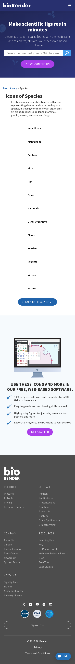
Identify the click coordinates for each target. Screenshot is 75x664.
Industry (43, 493)
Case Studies (46, 566)
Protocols (44, 511)
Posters (43, 515)
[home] (17, 5)
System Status (12, 562)
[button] (69, 5)
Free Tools (45, 562)
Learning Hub (46, 540)
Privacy (38, 647)
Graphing (44, 507)
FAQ (41, 544)
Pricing (8, 502)
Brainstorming (47, 524)
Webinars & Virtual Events (53, 553)
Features (9, 493)
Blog (41, 557)
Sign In (8, 586)
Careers (8, 544)
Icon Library (10, 88)
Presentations (47, 502)
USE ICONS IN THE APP (37, 64)
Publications (46, 498)
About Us (9, 540)
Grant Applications (49, 520)
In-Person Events (48, 549)
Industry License (13, 595)
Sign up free (37, 625)
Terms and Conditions (37, 653)
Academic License (14, 591)
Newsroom (10, 557)
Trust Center (11, 553)
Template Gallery (14, 507)
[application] (62, 656)
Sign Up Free (11, 582)
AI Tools (8, 498)
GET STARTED (40, 432)
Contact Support (13, 549)
